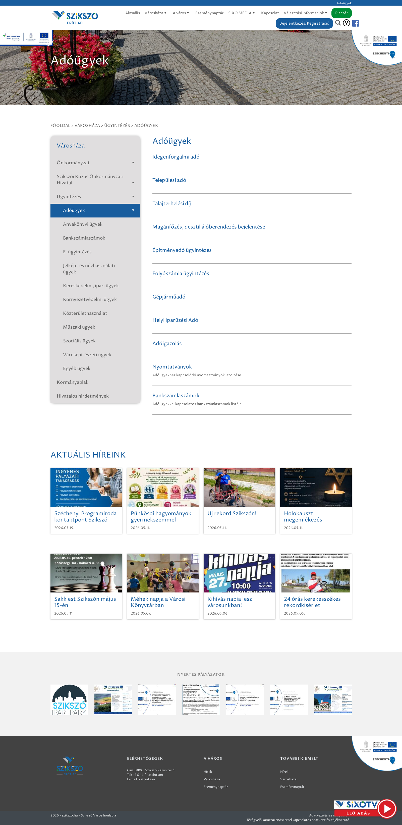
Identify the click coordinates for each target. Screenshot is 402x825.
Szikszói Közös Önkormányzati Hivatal (96, 180)
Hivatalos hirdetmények (83, 396)
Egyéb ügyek (76, 368)
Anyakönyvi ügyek (82, 224)
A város (182, 13)
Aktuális (132, 13)
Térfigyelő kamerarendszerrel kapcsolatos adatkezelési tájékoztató (298, 820)
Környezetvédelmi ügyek (90, 299)
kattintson (147, 779)
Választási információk (306, 13)
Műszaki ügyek (79, 327)
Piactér (341, 13)
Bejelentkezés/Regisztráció (304, 23)
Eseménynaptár (209, 13)
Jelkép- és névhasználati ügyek (89, 269)
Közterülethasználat (85, 313)
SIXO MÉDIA (242, 13)
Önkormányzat (96, 163)
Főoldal (60, 125)
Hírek (208, 772)
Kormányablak (72, 382)
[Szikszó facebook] (351, 23)
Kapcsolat (270, 13)
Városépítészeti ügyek (87, 355)
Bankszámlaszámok (84, 238)
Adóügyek (146, 125)
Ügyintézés (117, 125)
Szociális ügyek (79, 341)
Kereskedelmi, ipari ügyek (91, 286)
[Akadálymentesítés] (346, 22)
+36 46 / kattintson (148, 775)
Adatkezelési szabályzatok (329, 815)
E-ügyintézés (77, 252)
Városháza (156, 13)
